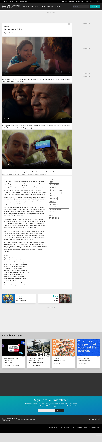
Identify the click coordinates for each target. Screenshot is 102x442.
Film (52, 196)
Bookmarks (80, 1)
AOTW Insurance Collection (56, 211)
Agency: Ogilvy (57, 363)
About (72, 427)
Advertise (79, 427)
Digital (53, 198)
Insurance (54, 204)
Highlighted (25, 6)
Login (64, 1)
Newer (19, 296)
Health (53, 207)
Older (55, 296)
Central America (56, 190)
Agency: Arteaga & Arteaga (11, 365)
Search (95, 6)
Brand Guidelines (94, 427)
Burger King (56, 358)
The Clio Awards (13, 1)
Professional (34, 6)
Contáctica (12, 33)
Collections (49, 6)
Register (71, 1)
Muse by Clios (23, 1)
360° (52, 201)
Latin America (55, 193)
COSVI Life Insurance (84, 358)
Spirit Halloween (21, 300)
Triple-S (6, 26)
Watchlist (58, 6)
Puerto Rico (54, 187)
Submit (97, 1)
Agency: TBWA (82, 363)
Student (42, 6)
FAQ (61, 427)
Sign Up (59, 410)
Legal (85, 427)
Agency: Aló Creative (34, 365)
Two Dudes (54, 300)
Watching (89, 1)
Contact (66, 427)
